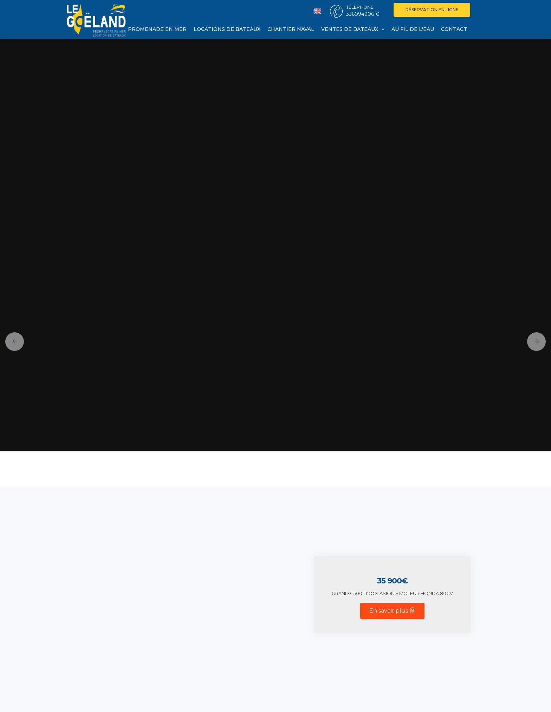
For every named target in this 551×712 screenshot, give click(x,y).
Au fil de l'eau (412, 29)
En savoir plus (392, 610)
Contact (454, 29)
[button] (12, 341)
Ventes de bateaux (352, 29)
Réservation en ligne (432, 9)
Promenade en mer (157, 29)
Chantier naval (290, 29)
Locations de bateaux (227, 29)
